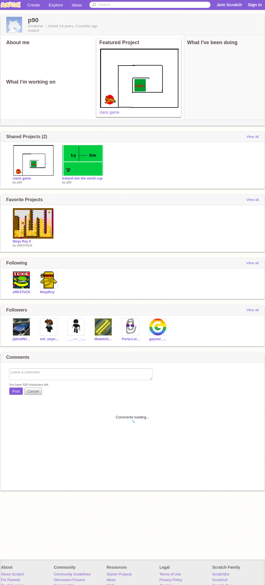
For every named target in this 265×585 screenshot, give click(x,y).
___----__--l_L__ (76, 339)
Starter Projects (119, 574)
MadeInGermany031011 (104, 339)
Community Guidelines (72, 574)
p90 (19, 182)
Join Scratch (229, 4)
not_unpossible (49, 339)
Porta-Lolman (131, 339)
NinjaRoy (47, 292)
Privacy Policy (171, 580)
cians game (109, 112)
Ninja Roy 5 (22, 241)
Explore (56, 5)
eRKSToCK (25, 245)
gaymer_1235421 (158, 339)
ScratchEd (220, 574)
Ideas (77, 5)
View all (252, 137)
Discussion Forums (69, 580)
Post (16, 391)
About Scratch (12, 574)
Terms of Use (170, 574)
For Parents (10, 580)
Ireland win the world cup (82, 178)
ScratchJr (220, 580)
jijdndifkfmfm (22, 339)
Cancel (33, 391)
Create (33, 5)
